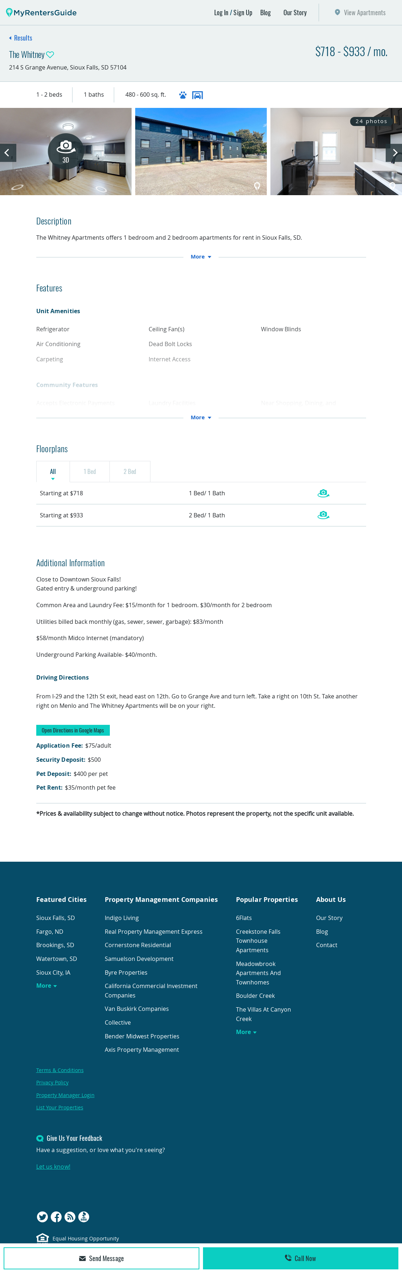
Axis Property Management (142, 1055)
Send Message (101, 1258)
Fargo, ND (49, 937)
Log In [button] (221, 12)
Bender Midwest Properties (142, 1041)
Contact (326, 950)
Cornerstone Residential (138, 950)
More (43, 991)
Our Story (295, 12)
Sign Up (242, 12)
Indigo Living (122, 923)
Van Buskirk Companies (137, 1014)
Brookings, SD (55, 950)
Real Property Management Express (154, 937)
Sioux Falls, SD (55, 923)
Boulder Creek (255, 1001)
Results (23, 37)
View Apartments (365, 12)
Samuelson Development (139, 964)
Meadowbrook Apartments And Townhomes (258, 978)
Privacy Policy (52, 1087)
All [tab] (58, 473)
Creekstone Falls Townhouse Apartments (258, 946)
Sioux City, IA (53, 978)
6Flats (244, 923)
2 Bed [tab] (153, 473)
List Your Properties (59, 1112)
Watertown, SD (56, 964)
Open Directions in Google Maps (73, 735)
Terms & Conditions (60, 1075)
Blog (265, 12)
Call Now (300, 1258)
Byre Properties (126, 978)
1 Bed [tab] (103, 473)
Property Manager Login (65, 1100)
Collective (118, 1028)
